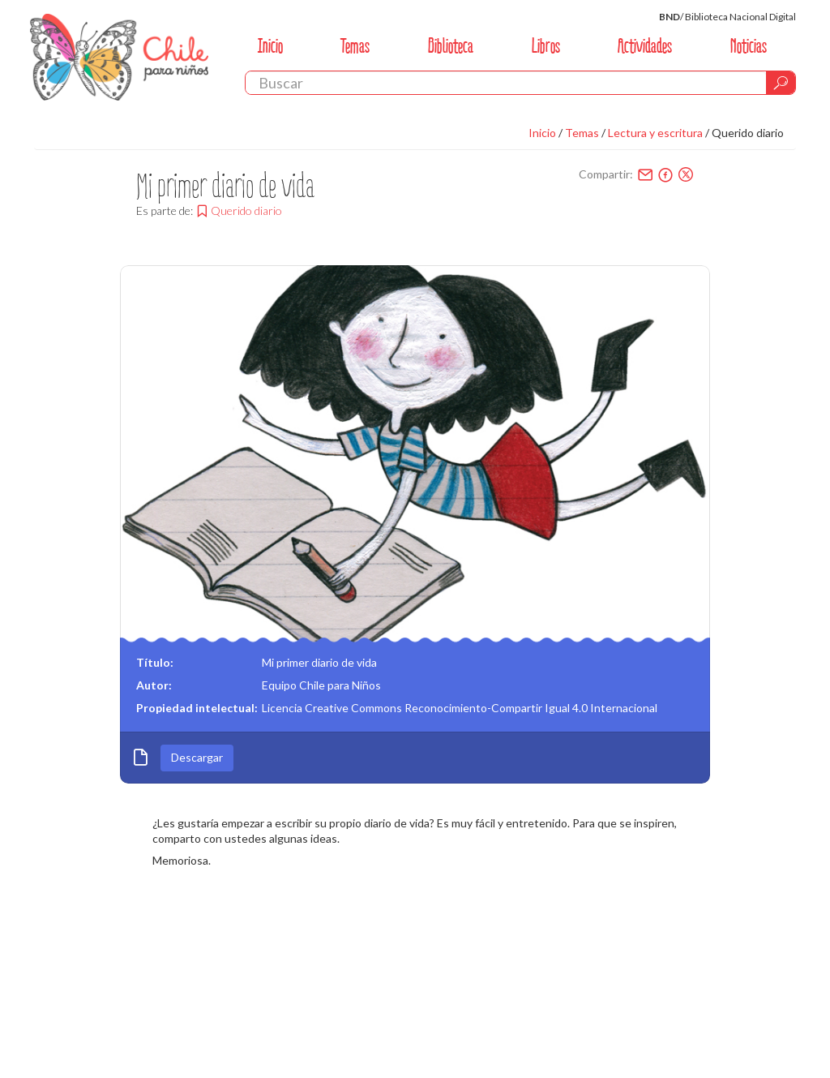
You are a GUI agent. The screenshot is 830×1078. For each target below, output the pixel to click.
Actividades (645, 45)
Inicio (270, 45)
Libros (546, 45)
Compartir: (606, 174)
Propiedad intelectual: (197, 708)
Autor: (154, 685)
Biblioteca (450, 45)
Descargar (197, 757)
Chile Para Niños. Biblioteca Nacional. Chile (119, 56)
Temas (355, 45)
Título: (154, 662)
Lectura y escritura (655, 133)
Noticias (748, 45)
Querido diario (748, 133)
